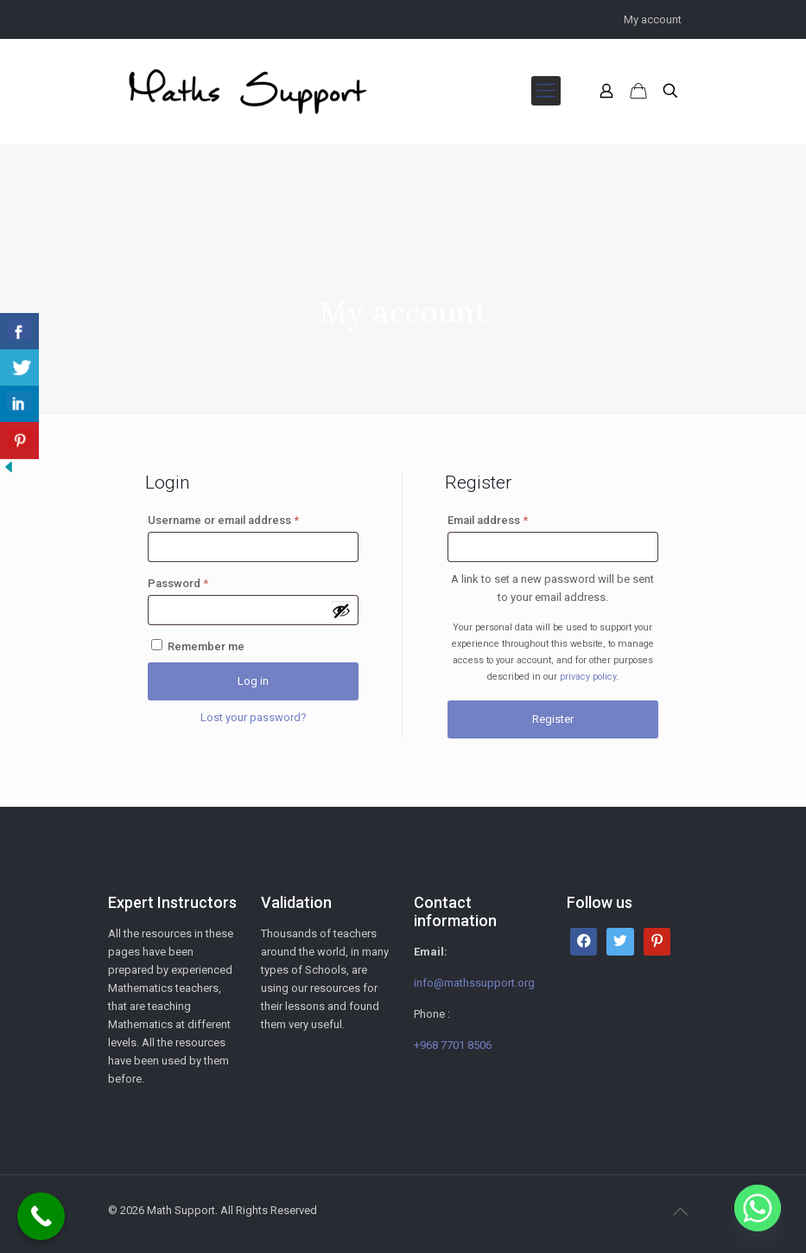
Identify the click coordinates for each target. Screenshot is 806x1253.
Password (178, 583)
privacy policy (588, 676)
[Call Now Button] (41, 1216)
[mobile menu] (546, 90)
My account (653, 19)
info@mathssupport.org (474, 982)
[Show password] (341, 610)
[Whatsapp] (757, 1208)
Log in (253, 680)
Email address (487, 520)
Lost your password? (253, 717)
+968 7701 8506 (453, 1045)
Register (553, 719)
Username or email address (223, 520)
